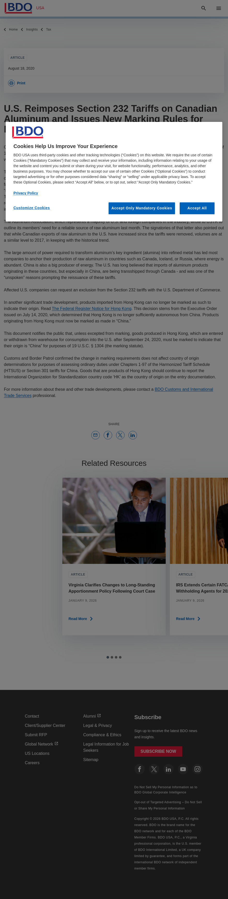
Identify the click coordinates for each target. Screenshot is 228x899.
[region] (114, 172)
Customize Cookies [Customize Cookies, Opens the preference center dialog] (31, 208)
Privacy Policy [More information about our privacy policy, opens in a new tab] (25, 193)
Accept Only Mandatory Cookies (141, 208)
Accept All (197, 208)
